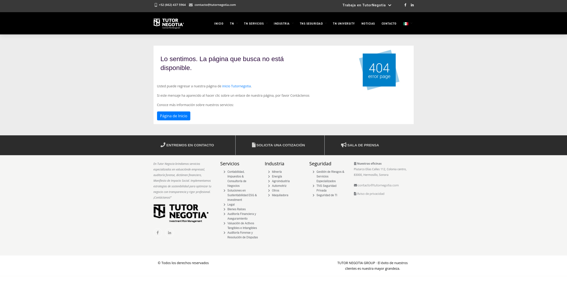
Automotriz (279, 186)
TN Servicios (254, 23)
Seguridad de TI (326, 195)
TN (232, 23)
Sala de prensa (360, 145)
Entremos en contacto (187, 145)
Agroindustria (281, 181)
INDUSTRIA (282, 23)
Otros (275, 190)
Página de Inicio (174, 115)
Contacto (389, 23)
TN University (344, 23)
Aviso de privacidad (369, 194)
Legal (231, 204)
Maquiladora (280, 195)
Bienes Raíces (236, 209)
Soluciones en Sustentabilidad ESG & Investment (242, 195)
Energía (277, 176)
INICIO (218, 23)
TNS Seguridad (311, 23)
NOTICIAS (368, 23)
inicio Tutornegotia (236, 86)
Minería (277, 172)
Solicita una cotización (278, 145)
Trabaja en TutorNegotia (366, 5)
